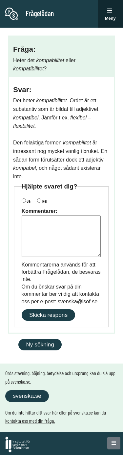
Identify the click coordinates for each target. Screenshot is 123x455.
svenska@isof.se (77, 301)
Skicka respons (48, 315)
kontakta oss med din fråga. (30, 420)
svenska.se (27, 395)
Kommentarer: (39, 211)
